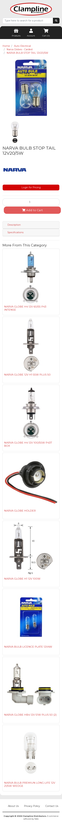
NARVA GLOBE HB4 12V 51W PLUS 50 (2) (30, 714)
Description (14, 224)
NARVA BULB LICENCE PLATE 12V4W (28, 646)
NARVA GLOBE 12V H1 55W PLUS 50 (27, 374)
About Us (13, 806)
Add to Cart (32, 210)
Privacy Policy (32, 806)
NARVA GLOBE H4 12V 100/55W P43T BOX (28, 444)
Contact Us (51, 806)
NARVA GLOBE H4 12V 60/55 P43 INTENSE (25, 308)
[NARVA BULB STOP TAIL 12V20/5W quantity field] (31, 202)
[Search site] (56, 21)
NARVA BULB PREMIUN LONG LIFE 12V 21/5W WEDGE (29, 784)
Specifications (15, 232)
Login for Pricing (31, 187)
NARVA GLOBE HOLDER (20, 510)
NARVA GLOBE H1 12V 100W (22, 578)
